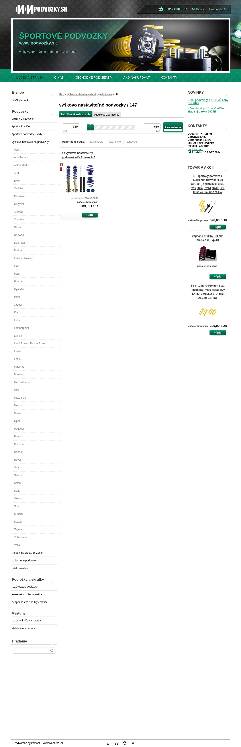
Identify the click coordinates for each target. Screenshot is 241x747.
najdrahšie (114, 141)
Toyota (18, 529)
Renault (18, 452)
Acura (17, 149)
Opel (17, 421)
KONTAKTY (169, 77)
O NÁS (59, 77)
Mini (16, 390)
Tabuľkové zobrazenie (76, 114)
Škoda (18, 498)
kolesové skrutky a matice (27, 594)
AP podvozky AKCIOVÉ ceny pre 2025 (208, 102)
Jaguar (18, 304)
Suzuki (18, 521)
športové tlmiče (21, 126)
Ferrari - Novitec (23, 258)
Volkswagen (21, 537)
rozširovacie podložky (24, 586)
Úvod (61, 94)
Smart (17, 506)
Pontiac (18, 436)
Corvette (19, 219)
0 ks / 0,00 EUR (176, 9)
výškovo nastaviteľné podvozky (30, 142)
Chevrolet (19, 196)
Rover (17, 459)
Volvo (17, 545)
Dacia (17, 227)
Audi (17, 173)
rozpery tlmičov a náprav (26, 620)
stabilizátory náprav (23, 628)
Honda (18, 281)
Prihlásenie (197, 9)
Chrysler (19, 204)
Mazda (18, 374)
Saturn (18, 475)
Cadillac (19, 188)
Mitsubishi (20, 397)
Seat (17, 490)
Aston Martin (21, 165)
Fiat (16, 266)
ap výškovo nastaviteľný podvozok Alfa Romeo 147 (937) (78, 157)
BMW (17, 180)
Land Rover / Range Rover (30, 343)
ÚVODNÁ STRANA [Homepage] (29, 77)
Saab (17, 467)
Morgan (18, 405)
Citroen (18, 211)
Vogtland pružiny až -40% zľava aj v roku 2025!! (206, 110)
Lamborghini (21, 328)
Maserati (19, 366)
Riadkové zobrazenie (106, 114)
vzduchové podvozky (24, 560)
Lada (17, 320)
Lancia (18, 335)
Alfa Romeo (21, 157)
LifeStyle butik (20, 100)
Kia (16, 312)
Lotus (17, 359)
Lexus (17, 351)
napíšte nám (195, 149)
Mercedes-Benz (23, 382)
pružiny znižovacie (23, 118)
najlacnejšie (97, 141)
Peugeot (19, 428)
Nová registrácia (219, 9)
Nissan (18, 413)
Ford (17, 273)
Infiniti (17, 297)
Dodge (18, 250)
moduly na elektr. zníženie (27, 552)
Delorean (19, 242)
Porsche (19, 444)
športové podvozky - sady (27, 134)
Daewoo (19, 235)
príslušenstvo (20, 568)
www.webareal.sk (53, 743)
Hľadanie (19, 641)
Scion (17, 483)
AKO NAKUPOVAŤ (136, 77)
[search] (52, 650)
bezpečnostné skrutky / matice (30, 602)
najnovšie (131, 141)
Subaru (18, 514)
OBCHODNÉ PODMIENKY (93, 77)
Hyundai (19, 289)
